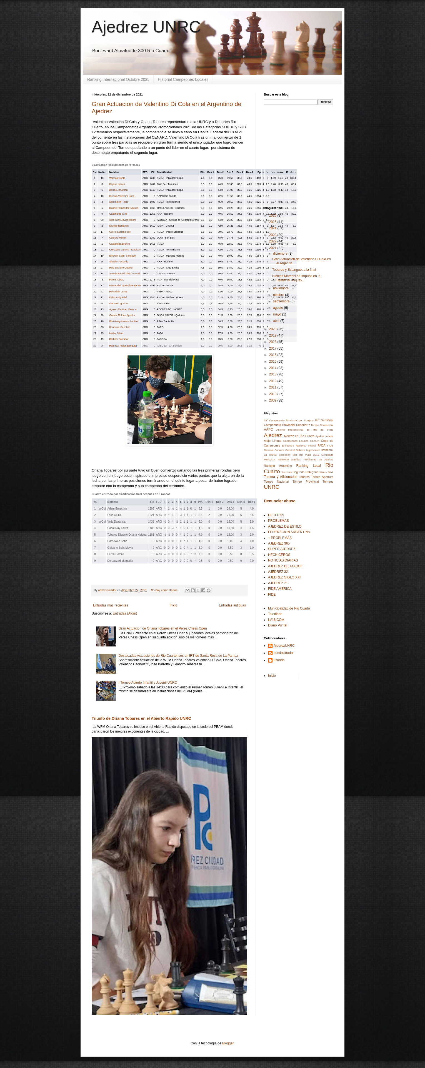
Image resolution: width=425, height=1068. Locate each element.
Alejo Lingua (272, 440)
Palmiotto (283, 459)
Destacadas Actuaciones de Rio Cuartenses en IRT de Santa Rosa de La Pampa (178, 656)
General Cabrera (274, 450)
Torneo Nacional (276, 481)
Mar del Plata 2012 (305, 454)
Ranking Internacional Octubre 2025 (118, 79)
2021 (273, 248)
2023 (273, 235)
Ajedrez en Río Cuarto (299, 436)
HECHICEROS (279, 555)
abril (276, 321)
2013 (273, 374)
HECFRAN (276, 515)
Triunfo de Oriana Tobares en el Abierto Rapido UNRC (141, 718)
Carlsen (314, 440)
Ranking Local (308, 466)
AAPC (268, 430)
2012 (273, 381)
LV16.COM (276, 620)
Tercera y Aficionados (280, 477)
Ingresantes (313, 450)
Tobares (304, 476)
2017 (273, 348)
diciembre (280, 253)
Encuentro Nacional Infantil (299, 445)
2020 (273, 329)
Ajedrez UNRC (146, 26)
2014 (273, 368)
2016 (273, 355)
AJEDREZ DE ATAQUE (285, 566)
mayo (277, 314)
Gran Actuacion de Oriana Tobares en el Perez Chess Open (163, 628)
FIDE (330, 445)
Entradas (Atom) (125, 613)
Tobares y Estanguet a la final (294, 270)
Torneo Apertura (322, 476)
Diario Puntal (277, 625)
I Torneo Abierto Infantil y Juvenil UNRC (148, 683)
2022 (273, 241)
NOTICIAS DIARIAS (283, 560)
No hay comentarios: (165, 590)
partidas (296, 459)
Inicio (174, 605)
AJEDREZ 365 (279, 543)
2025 (273, 222)
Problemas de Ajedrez (318, 459)
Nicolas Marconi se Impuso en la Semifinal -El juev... (296, 278)
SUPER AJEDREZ (282, 549)
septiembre (282, 301)
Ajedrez (273, 435)
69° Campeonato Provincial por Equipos (289, 420)
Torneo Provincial (305, 481)
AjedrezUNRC (284, 646)
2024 (273, 228)
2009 (273, 400)
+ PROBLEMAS (280, 538)
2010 (273, 394)
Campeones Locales (295, 440)
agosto (278, 308)
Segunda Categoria (305, 472)
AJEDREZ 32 (278, 572)
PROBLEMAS (278, 521)
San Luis (286, 472)
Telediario (275, 614)
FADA (321, 445)
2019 (273, 335)
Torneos (328, 481)
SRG (330, 472)
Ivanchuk (327, 450)
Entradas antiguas (232, 605)
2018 (273, 342)
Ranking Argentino (278, 465)
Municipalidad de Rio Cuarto (289, 608)
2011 (273, 387)
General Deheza (295, 450)
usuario (279, 660)
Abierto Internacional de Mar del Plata (304, 429)
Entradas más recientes (110, 605)
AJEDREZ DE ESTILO (285, 526)
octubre (279, 295)
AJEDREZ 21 (278, 583)
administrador (284, 653)
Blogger (228, 1043)
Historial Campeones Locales (183, 79)
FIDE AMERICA (280, 589)
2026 (273, 215)
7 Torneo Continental (320, 425)
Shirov (323, 472)
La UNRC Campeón (277, 454)
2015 (273, 361)
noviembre (281, 288)
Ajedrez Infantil (325, 436)
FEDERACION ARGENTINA (289, 532)
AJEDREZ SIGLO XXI (284, 577)
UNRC (271, 487)
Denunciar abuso (280, 501)
